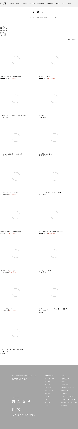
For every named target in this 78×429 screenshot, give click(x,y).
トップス (47, 382)
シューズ (47, 396)
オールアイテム (49, 379)
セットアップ (49, 390)
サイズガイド (65, 390)
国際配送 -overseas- (68, 387)
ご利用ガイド (65, 384)
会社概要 (64, 405)
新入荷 (17, 3)
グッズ (47, 399)
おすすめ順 (3, 34)
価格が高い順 (3, 30)
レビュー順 (3, 35)
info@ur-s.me (19, 378)
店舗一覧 (69, 3)
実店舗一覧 (64, 393)
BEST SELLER (40, 3)
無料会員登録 (65, 379)
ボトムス (47, 384)
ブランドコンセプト (67, 396)
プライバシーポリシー (68, 399)
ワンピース (48, 387)
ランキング (24, 3)
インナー (47, 402)
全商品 (12, 3)
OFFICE (57, 3)
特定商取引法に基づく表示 (69, 402)
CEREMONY (50, 3)
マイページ (64, 382)
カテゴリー (32, 3)
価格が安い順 (3, 28)
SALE (62, 3)
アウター (47, 393)
